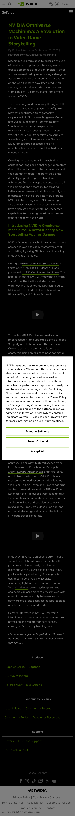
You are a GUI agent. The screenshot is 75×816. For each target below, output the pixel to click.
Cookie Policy (58, 397)
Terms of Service (32, 413)
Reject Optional (37, 441)
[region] (37, 408)
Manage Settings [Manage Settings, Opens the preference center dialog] (37, 431)
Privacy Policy (58, 416)
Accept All (37, 451)
